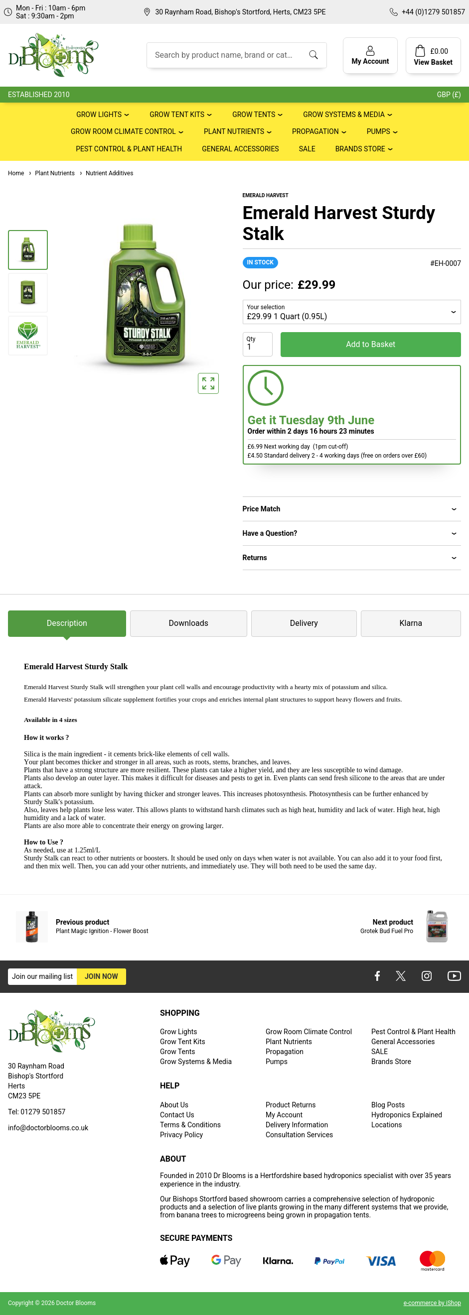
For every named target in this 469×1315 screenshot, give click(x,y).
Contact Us (177, 1115)
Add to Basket (370, 344)
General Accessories (240, 149)
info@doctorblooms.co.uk (48, 1128)
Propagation (315, 131)
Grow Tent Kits (177, 115)
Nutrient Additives (106, 173)
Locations (386, 1125)
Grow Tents (253, 115)
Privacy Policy (181, 1135)
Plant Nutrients (234, 131)
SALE (307, 149)
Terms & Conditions (190, 1125)
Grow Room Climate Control (123, 131)
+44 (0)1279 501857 (433, 12)
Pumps (378, 131)
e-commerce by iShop (432, 1303)
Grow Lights (99, 115)
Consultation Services (299, 1135)
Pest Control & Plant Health (129, 149)
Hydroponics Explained (406, 1115)
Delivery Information (297, 1125)
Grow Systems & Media (344, 115)
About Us (174, 1105)
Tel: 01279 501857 (36, 1112)
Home (16, 173)
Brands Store (360, 149)
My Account (284, 1115)
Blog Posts (388, 1105)
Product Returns (290, 1105)
